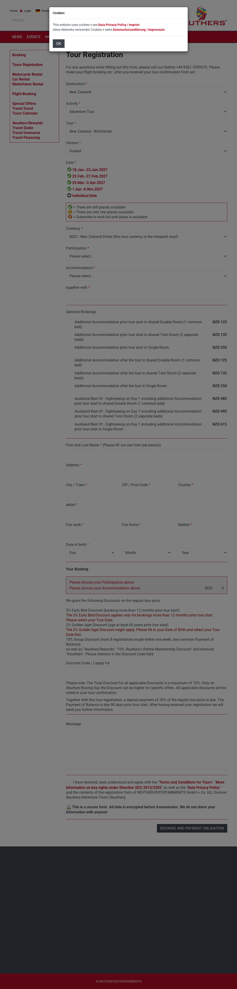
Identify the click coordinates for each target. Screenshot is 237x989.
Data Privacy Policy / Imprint (119, 25)
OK (58, 43)
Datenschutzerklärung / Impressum (139, 29)
